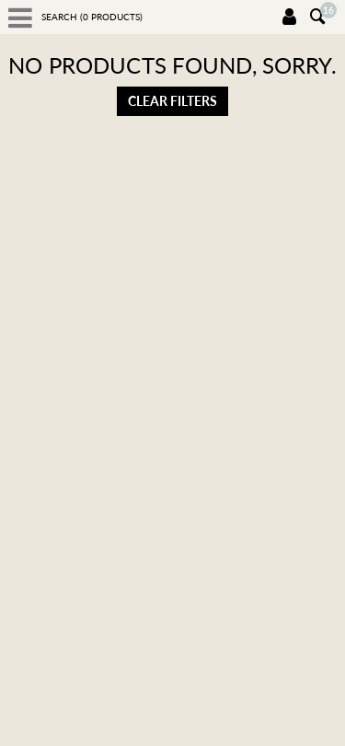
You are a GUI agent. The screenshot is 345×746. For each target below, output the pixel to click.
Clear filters (172, 101)
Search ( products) (92, 16)
